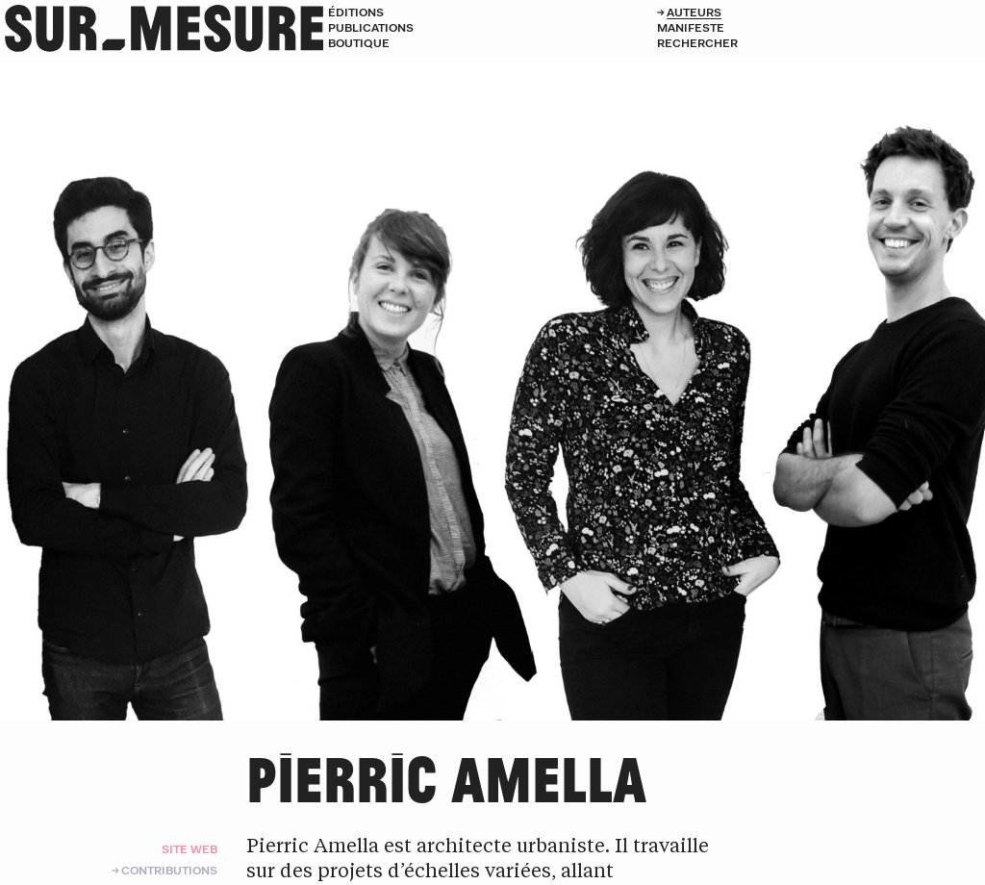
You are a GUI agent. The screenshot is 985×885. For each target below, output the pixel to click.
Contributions (169, 870)
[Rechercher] (821, 43)
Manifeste (690, 27)
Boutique (359, 42)
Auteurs (694, 12)
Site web (189, 849)
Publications (371, 27)
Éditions (356, 12)
